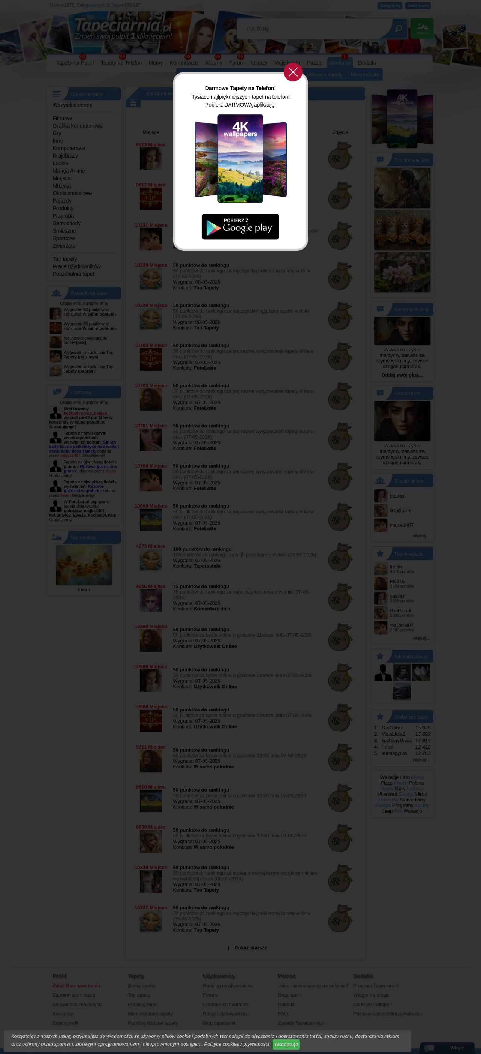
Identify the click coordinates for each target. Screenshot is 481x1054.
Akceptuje (286, 1044)
